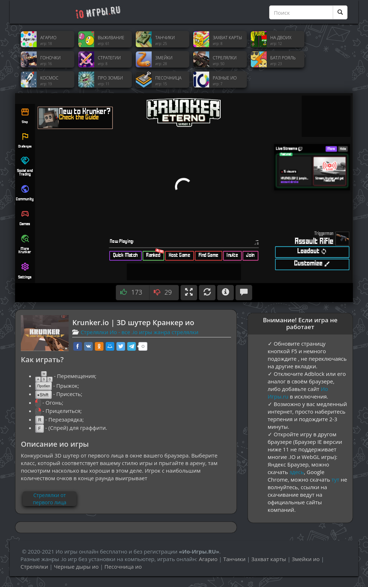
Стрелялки (34, 566)
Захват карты (268, 559)
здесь (296, 471)
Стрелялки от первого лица (49, 499)
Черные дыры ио (76, 566)
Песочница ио (123, 566)
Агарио (208, 559)
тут (336, 479)
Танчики (234, 559)
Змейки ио (305, 559)
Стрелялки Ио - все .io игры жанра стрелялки (139, 332)
